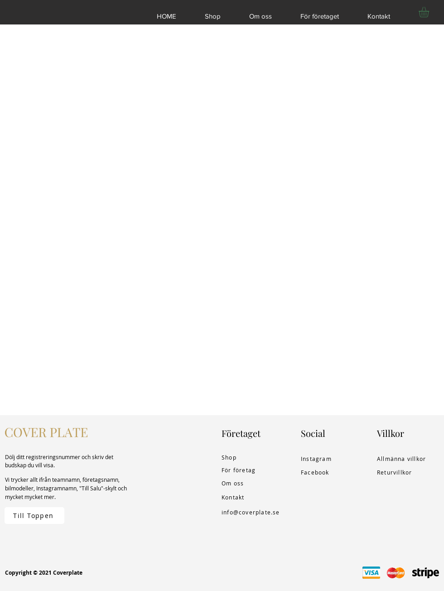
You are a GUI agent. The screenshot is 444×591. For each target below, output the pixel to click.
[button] (430, 12)
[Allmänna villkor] (403, 458)
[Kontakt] (241, 497)
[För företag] (241, 470)
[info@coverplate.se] (253, 512)
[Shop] (241, 457)
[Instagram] (321, 458)
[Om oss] (241, 483)
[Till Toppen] (34, 515)
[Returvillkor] (397, 472)
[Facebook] (321, 472)
